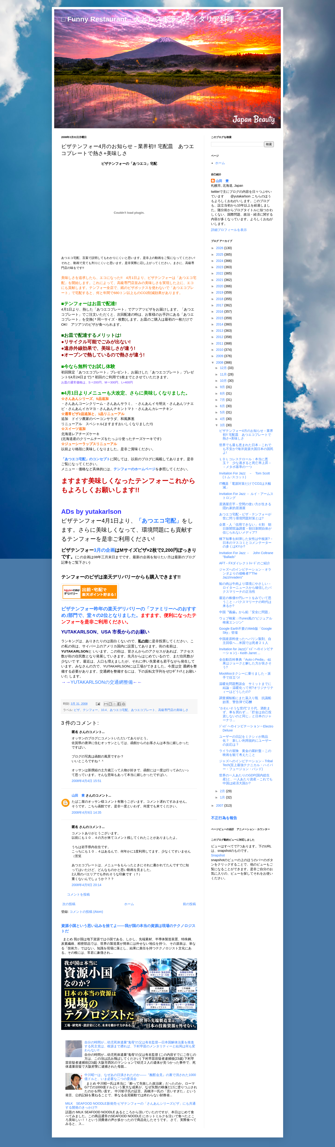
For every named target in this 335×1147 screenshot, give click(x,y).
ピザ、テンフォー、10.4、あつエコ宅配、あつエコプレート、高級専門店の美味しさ (131, 710)
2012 (220, 337)
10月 (224, 380)
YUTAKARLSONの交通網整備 (101, 682)
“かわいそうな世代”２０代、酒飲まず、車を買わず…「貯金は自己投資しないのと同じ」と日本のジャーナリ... (245, 714)
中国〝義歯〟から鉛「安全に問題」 (245, 612)
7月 (223, 400)
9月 (223, 387)
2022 (220, 273)
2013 (220, 330)
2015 (220, 318)
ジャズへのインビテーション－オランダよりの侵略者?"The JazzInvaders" (245, 573)
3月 (223, 425)
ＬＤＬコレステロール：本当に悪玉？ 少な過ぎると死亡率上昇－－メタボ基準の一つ (245, 463)
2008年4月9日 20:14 (86, 885)
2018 (220, 299)
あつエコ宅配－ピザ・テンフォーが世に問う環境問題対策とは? (245, 516)
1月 (223, 797)
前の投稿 (189, 904)
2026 (220, 248)
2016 (220, 311)
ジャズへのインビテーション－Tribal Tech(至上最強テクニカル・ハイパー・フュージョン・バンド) (246, 765)
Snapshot (218, 855)
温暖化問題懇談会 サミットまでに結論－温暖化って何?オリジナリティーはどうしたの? (246, 688)
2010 (220, 350)
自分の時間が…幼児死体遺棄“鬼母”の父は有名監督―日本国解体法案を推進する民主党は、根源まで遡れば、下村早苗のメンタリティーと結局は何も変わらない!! (139, 1046)
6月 (223, 406)
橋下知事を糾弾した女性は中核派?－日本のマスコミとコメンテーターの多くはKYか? (246, 542)
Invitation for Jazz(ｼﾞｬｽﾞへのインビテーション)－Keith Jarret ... (246, 651)
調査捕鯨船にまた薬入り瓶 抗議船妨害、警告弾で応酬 (245, 700)
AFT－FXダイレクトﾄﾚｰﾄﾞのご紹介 (244, 563)
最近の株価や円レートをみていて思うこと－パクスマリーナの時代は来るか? (245, 602)
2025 (220, 254)
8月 (223, 393)
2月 (223, 791)
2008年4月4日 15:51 (86, 781)
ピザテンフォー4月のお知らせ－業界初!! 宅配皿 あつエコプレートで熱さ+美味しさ (246, 434)
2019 (220, 292)
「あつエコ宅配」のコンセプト (85, 459)
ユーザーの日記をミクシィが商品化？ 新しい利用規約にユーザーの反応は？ (245, 740)
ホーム (129, 904)
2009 (220, 356)
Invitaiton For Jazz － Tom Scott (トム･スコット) (244, 475)
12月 (224, 368)
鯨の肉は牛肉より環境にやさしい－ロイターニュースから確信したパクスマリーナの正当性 (245, 587)
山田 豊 (78, 795)
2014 (220, 324)
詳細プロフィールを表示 (229, 230)
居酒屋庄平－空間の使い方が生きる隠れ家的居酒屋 (245, 506)
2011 (220, 343)
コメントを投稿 (78, 894)
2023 (220, 267)
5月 (223, 412)
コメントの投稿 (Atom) (86, 912)
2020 (220, 286)
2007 (220, 805)
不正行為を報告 (224, 818)
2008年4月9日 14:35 (86, 812)
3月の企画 (104, 550)
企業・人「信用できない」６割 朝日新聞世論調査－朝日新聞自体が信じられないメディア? (245, 528)
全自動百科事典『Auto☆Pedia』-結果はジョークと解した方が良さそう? (245, 663)
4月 (223, 419)
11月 (224, 374)
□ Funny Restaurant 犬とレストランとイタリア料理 (147, 19)
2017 (220, 305)
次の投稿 (68, 904)
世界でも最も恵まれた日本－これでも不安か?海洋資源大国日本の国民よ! (246, 449)
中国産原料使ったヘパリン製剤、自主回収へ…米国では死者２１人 (245, 641)
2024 (220, 261)
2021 (220, 280)
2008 (220, 362)
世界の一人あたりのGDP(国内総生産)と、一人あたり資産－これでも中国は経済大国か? (246, 779)
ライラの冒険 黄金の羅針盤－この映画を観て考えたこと (245, 753)
